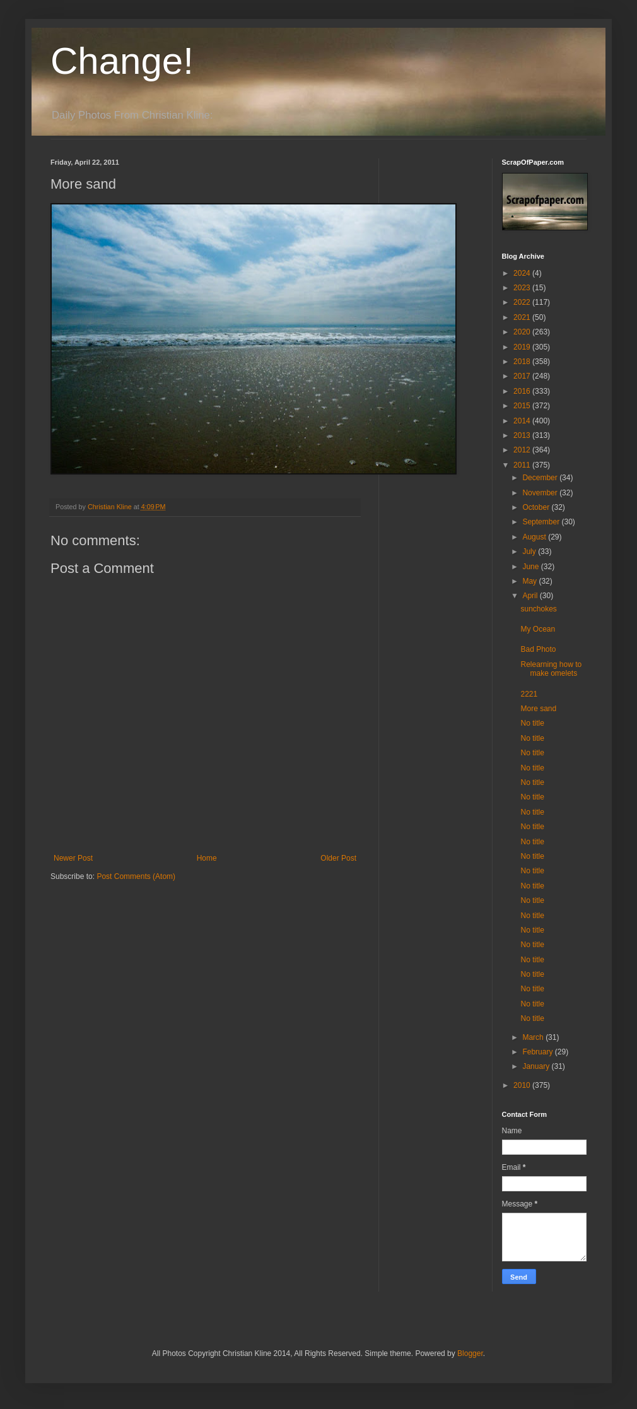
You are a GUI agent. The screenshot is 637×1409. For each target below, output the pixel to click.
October (536, 507)
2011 (522, 465)
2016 (522, 391)
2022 (522, 302)
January (536, 1066)
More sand (538, 708)
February (538, 1051)
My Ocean (537, 629)
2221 (528, 694)
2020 (522, 331)
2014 (522, 420)
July (530, 551)
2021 (522, 317)
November (540, 492)
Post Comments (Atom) (135, 876)
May (530, 581)
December (540, 477)
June (531, 566)
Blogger (470, 1353)
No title (532, 723)
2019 (522, 347)
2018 (522, 361)
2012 (522, 449)
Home (207, 858)
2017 (522, 376)
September (541, 521)
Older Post (338, 858)
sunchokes (538, 608)
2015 (522, 405)
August (535, 537)
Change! (122, 61)
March (534, 1037)
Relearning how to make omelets (550, 669)
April (530, 595)
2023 (522, 287)
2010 (522, 1085)
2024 (522, 273)
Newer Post (73, 858)
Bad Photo (538, 649)
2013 (522, 435)
